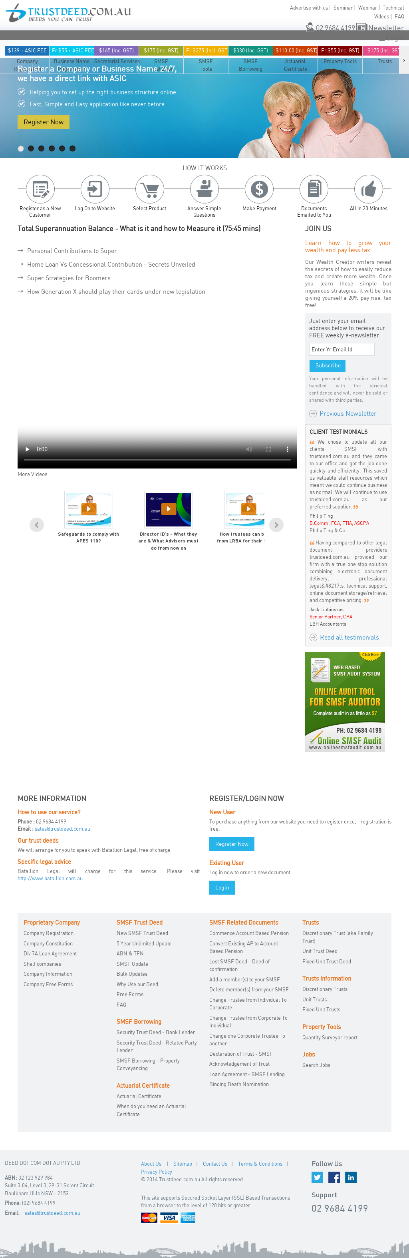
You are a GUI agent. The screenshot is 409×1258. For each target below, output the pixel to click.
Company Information (48, 974)
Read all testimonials (349, 637)
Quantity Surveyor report (329, 1037)
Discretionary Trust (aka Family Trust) (337, 937)
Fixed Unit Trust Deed (326, 961)
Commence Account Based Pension (249, 933)
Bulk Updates (132, 974)
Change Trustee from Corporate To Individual (248, 1022)
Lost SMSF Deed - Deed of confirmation (239, 965)
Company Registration (48, 933)
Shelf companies (42, 964)
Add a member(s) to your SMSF (244, 979)
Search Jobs (316, 1065)
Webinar (367, 7)
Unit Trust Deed (320, 951)
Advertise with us (309, 7)
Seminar (343, 7)
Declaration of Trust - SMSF (241, 1054)
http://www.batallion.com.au (50, 878)
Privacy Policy (156, 1171)
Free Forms (130, 994)
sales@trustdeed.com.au (62, 828)
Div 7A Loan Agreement (50, 953)
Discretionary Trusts (324, 989)
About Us (151, 1163)
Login (395, 37)
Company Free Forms (48, 984)
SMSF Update (132, 964)
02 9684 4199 (335, 27)
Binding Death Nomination (239, 1084)
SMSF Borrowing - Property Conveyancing (148, 1064)
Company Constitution (48, 943)
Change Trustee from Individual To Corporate (248, 1004)
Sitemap (182, 1163)
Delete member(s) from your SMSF (249, 989)
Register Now (44, 122)
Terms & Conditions (260, 1163)
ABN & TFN (130, 953)
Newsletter (386, 27)
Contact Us (215, 1163)
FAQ (399, 16)
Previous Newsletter (348, 413)
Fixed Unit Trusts (321, 1009)
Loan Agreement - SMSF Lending (247, 1074)
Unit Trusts (314, 999)
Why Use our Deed (137, 984)
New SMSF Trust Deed (142, 933)
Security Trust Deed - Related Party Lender (157, 1046)
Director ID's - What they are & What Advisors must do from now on (168, 541)
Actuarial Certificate (139, 1096)
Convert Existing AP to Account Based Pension (243, 947)
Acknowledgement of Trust (239, 1064)
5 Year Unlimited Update (144, 943)
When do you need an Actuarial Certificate (151, 1110)
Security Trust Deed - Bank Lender (156, 1032)
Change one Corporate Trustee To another (247, 1040)
